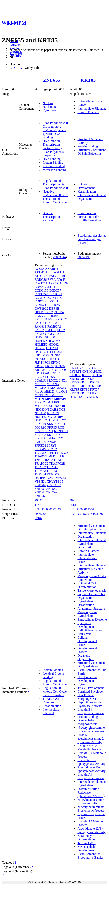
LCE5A (50, 377)
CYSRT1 (75, 371)
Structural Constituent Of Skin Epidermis (91, 151)
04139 (73, 505)
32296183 (16, 53)
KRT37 (94, 389)
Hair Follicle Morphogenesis (87, 696)
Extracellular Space (89, 101)
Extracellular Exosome (92, 619)
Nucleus (48, 103)
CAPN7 (51, 283)
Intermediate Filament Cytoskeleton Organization (91, 543)
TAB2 (82, 397)
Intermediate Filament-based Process (87, 558)
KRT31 (74, 386)
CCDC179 (41, 290)
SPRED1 (40, 445)
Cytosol (82, 105)
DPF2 (49, 312)
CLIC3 (86, 368)
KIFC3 (45, 362)
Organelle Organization (85, 657)
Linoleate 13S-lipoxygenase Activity (91, 761)
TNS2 (38, 460)
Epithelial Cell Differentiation (86, 585)
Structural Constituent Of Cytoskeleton (91, 664)
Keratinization (86, 191)
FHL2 (61, 330)
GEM (48, 333)
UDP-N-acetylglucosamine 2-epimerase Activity (91, 738)
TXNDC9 (53, 474)
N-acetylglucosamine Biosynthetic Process (91, 729)
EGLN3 (40, 315)
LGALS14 (41, 380)
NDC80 (40, 409)
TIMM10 (51, 456)
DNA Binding (52, 159)
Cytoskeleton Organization (85, 603)
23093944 (59, 257)
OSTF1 (39, 420)
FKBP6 (39, 333)
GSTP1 (39, 337)
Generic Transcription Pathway (51, 216)
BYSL (51, 279)
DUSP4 (59, 312)
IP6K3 (50, 359)
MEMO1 (61, 391)
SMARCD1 (56, 438)
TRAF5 (58, 460)
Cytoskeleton (85, 616)
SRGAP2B (42, 449)
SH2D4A (40, 434)
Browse (15, 44)
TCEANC (41, 452)
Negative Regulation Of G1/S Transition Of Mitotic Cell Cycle (55, 197)
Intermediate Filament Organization (91, 196)
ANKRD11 (52, 268)
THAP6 (40, 456)
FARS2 (39, 330)
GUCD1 (50, 337)
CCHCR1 (55, 294)
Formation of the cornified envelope (89, 218)
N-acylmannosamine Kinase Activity (90, 801)
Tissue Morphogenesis (91, 590)
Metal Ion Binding (54, 170)
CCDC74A (42, 294)
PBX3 (38, 424)
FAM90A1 (54, 326)
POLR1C (41, 427)
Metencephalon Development (87, 848)
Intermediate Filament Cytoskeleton (91, 783)
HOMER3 (41, 344)
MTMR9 (53, 402)
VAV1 (51, 478)
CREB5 (97, 368)
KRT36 (84, 389)
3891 (72, 500)
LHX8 (94, 393)
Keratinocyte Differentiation (86, 837)
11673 (38, 505)
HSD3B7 (40, 351)
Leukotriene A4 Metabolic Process (89, 747)
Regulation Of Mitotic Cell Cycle (55, 682)
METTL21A (43, 395)
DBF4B (54, 308)
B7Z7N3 (75, 513)
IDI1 (38, 355)
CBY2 (39, 287)
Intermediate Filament (91, 108)
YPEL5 (58, 481)
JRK (37, 362)
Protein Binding (53, 162)
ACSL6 (39, 268)
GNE (85, 371)
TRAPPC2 (41, 463)
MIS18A (57, 395)
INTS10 (55, 355)
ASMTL (59, 272)
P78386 (98, 513)
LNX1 (63, 380)
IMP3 (45, 355)
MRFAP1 (60, 398)
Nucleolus (49, 106)
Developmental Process (87, 650)
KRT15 (74, 378)
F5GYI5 (86, 513)
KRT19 (94, 378)
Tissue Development (90, 688)
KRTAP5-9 (58, 369)
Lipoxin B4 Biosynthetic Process (90, 711)
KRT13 (86, 375)
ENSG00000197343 (48, 509)
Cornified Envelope (90, 691)
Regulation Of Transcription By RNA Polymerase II (55, 184)
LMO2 (53, 380)
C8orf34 (62, 279)
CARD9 (62, 283)
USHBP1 (41, 478)
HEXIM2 (54, 341)
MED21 (49, 391)
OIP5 (60, 416)
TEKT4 (53, 452)
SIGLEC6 (53, 434)
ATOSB (40, 276)
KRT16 (84, 378)
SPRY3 (52, 445)
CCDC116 (50, 287)
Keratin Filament (88, 112)
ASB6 (49, 272)
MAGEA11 (42, 387)
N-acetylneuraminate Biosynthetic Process (90, 808)
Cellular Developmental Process (87, 641)
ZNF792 (51, 492)
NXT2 (51, 416)
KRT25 (74, 382)
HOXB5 (40, 348)
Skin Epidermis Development (87, 678)
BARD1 (62, 276)
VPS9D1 (40, 481)
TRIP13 (52, 470)
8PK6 (38, 518)
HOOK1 (54, 344)
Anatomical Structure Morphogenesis (91, 610)
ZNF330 (40, 488)
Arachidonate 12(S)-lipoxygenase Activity (91, 830)
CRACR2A (52, 305)
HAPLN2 (41, 341)
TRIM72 (40, 470)
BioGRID (16, 67)
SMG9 (39, 442)
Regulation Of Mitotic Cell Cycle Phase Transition (55, 691)
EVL (51, 319)
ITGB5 (59, 359)
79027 (39, 500)
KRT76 (39, 366)
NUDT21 (53, 413)
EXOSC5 (61, 319)
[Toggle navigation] (3, 35)
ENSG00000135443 (82, 509)
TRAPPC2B (57, 463)
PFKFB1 (59, 424)
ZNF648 (40, 492)
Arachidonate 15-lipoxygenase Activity (91, 769)
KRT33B (85, 386)
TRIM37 (40, 467)
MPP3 (49, 398)
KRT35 (74, 389)
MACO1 (40, 384)
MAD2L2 (53, 384)
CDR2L (40, 301)
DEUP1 (40, 312)
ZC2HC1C (54, 485)
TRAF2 (48, 460)
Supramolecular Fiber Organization (91, 595)
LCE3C (55, 373)
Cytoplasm (50, 110)
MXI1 (50, 406)
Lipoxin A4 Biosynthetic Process (90, 776)
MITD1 (39, 398)
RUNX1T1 (61, 431)
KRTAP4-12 (43, 369)
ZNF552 (51, 488)
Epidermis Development (86, 186)
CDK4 (59, 297)
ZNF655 (51, 80)
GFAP (57, 333)
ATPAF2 (50, 276)
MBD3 (39, 391)
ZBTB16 (40, 485)
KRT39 (74, 393)
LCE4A (39, 377)
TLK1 (62, 456)
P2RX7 (61, 420)
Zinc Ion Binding (54, 166)
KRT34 (96, 386)
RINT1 (39, 431)
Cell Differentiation (89, 630)
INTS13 (40, 359)
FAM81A (51, 323)
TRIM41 (52, 467)
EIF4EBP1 (53, 315)
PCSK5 (48, 424)
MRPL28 (41, 402)
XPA (50, 481)
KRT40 (55, 362)
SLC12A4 (41, 438)
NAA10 (59, 406)
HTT (50, 351)
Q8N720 (40, 513)
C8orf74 (40, 283)
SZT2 (53, 449)
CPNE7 (39, 305)
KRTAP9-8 (42, 373)
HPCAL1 (52, 348)
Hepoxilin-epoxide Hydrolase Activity (89, 704)
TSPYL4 (40, 474)
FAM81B (41, 326)
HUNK (58, 351)
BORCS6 (41, 279)
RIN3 (61, 427)
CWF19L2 (41, 308)
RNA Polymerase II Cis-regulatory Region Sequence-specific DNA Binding (55, 130)
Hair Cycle (84, 634)
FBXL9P (50, 330)
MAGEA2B (58, 387)
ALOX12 (75, 368)
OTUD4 (50, 420)
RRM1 (48, 431)
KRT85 (88, 80)
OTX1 (73, 397)
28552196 (83, 257)
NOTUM (40, 413)
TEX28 (63, 452)
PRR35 (52, 427)
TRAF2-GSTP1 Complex (53, 700)
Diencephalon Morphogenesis (87, 722)
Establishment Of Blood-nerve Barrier (90, 855)
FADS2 (39, 323)
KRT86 (60, 366)
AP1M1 (40, 272)
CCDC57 (55, 290)
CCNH (39, 297)
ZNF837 (40, 496)
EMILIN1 (41, 319)
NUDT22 (41, 416)
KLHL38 (75, 375)
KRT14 (97, 375)
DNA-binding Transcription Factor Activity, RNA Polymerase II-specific (54, 148)
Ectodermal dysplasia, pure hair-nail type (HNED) (91, 239)
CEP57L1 (51, 301)
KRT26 (84, 382)
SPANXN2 (51, 442)
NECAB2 (51, 409)
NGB (62, 409)
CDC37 (49, 297)
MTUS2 (40, 406)
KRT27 (94, 382)
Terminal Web (86, 843)
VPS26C (61, 478)
